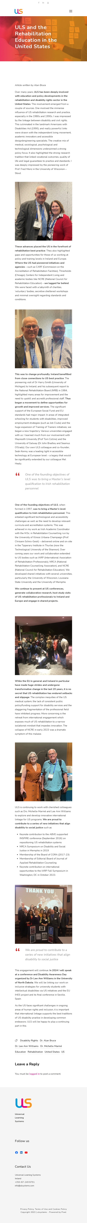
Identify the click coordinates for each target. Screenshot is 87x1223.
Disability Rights (29, 1040)
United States (52, 1051)
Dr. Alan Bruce (48, 1040)
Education (20, 1051)
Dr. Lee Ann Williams (27, 1046)
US (62, 1051)
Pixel (64, 1212)
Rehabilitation (35, 1051)
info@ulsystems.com (24, 1185)
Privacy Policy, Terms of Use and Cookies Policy (43, 1209)
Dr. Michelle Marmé (51, 1046)
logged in (34, 1073)
